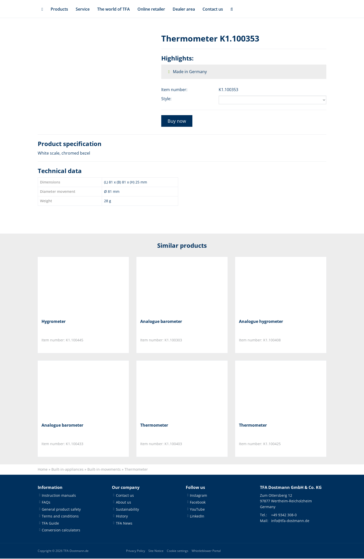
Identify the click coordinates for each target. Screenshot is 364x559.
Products (59, 9)
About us (123, 502)
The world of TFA (113, 9)
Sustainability (127, 509)
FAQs (46, 502)
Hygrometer (54, 321)
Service (83, 9)
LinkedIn (197, 516)
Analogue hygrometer (261, 321)
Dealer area (184, 9)
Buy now (177, 121)
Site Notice (156, 551)
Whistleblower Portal (206, 551)
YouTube (197, 509)
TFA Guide (50, 523)
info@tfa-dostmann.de (290, 521)
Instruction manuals (59, 495)
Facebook (198, 502)
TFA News (124, 523)
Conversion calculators (61, 530)
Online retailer (151, 9)
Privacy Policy (135, 551)
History (122, 516)
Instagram (198, 495)
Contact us (213, 9)
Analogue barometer (161, 321)
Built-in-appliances (67, 469)
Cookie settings (177, 551)
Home (43, 469)
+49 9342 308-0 (284, 515)
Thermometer (154, 425)
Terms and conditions (60, 516)
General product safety (61, 509)
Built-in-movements (104, 469)
